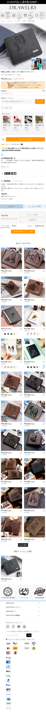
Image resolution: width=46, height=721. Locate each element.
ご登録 (29, 635)
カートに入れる (25, 139)
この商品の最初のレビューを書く (23, 232)
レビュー (11, 206)
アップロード (40, 101)
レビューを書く (32, 215)
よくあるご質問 (34, 206)
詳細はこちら (5, 167)
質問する (32, 220)
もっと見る (23, 545)
